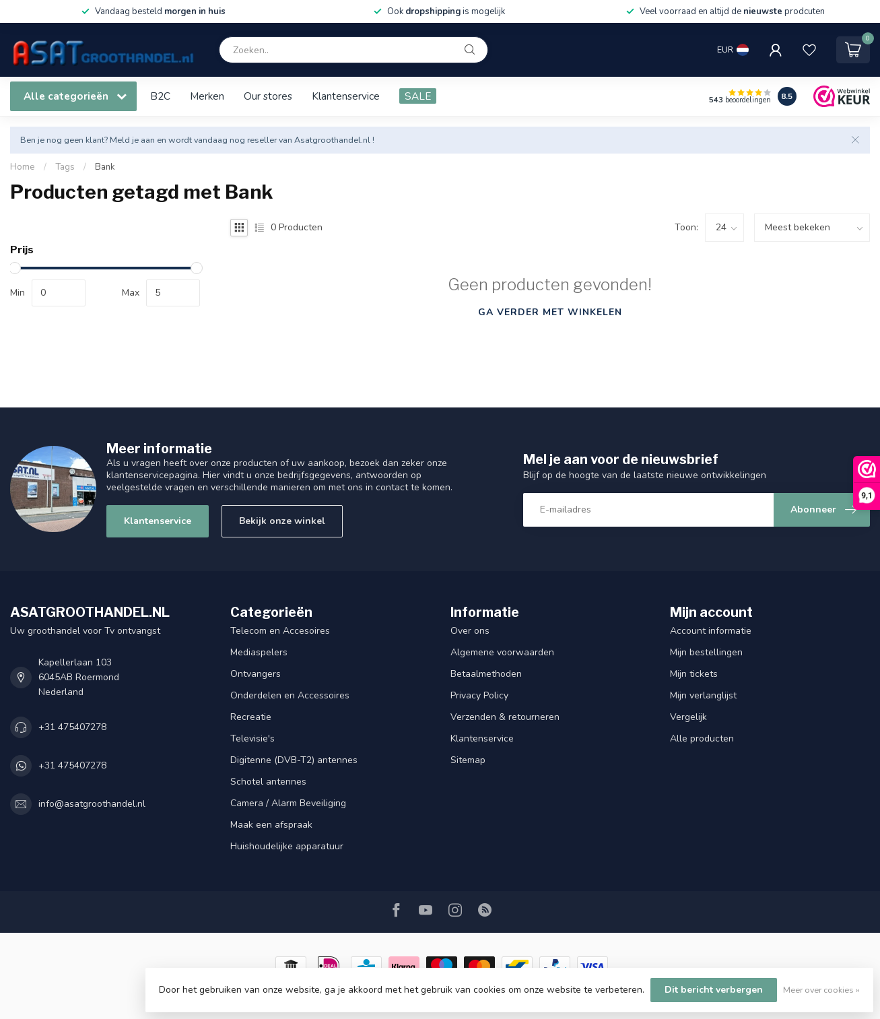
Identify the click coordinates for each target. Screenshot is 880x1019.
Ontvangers (255, 673)
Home (22, 167)
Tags (65, 167)
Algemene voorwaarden (502, 652)
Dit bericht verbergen (714, 989)
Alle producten (702, 738)
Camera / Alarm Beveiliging (288, 803)
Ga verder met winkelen (550, 312)
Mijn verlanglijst (703, 695)
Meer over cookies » (821, 989)
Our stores (268, 96)
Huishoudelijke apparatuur (286, 846)
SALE (418, 96)
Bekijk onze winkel (282, 521)
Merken (207, 96)
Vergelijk (688, 717)
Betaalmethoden (486, 673)
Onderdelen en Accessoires (289, 695)
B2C (160, 96)
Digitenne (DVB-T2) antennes (294, 760)
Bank (105, 167)
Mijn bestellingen (706, 652)
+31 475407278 (72, 727)
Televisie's (252, 738)
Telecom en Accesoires (280, 630)
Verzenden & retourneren (505, 717)
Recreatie (250, 717)
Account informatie (710, 630)
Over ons (469, 630)
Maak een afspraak (271, 824)
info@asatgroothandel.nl (91, 803)
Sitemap (467, 760)
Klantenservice (346, 96)
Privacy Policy (479, 695)
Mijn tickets (694, 673)
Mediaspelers (258, 652)
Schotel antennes (268, 781)
